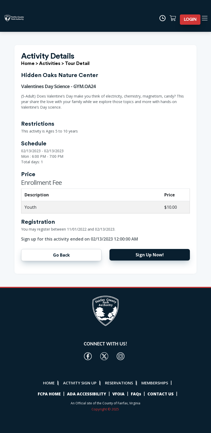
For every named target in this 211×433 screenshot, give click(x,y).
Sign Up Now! (150, 255)
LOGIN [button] (190, 19)
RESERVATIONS (119, 382)
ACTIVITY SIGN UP (80, 382)
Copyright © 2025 (106, 409)
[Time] (164, 18)
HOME (49, 382)
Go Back (61, 255)
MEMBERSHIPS (154, 382)
